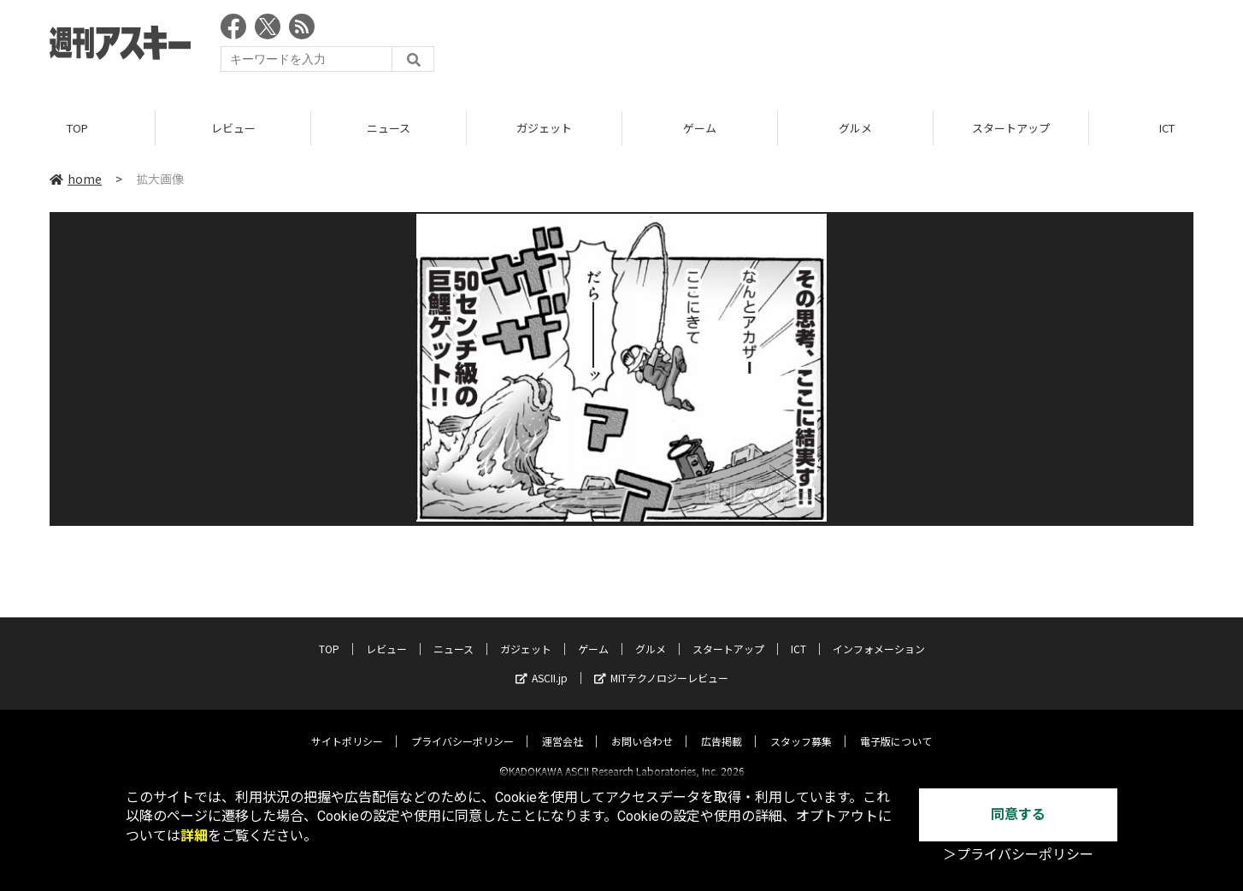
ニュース (388, 128)
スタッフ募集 (801, 726)
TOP (77, 128)
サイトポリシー (347, 726)
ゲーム (699, 128)
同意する (1018, 814)
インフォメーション (879, 634)
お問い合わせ (642, 726)
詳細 (194, 836)
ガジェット (544, 128)
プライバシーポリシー (462, 726)
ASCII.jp (541, 663)
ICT (798, 634)
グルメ (855, 128)
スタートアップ (1011, 128)
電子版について (896, 726)
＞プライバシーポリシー (1018, 855)
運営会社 (562, 726)
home (76, 178)
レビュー (233, 128)
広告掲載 (721, 726)
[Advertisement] (882, 47)
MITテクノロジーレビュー (661, 663)
